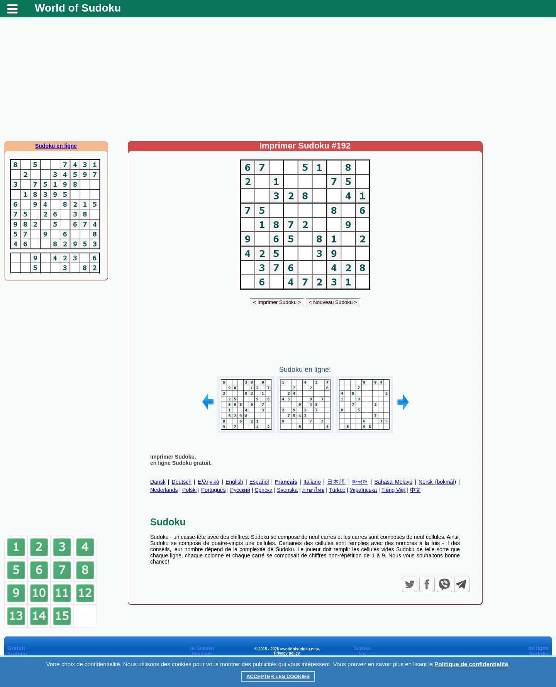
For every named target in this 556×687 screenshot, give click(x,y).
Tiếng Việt (393, 490)
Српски (263, 490)
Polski (189, 490)
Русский (240, 490)
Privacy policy (287, 653)
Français (286, 482)
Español (259, 482)
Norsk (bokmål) (437, 482)
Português (213, 490)
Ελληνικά (208, 482)
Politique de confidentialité (471, 664)
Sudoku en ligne (56, 146)
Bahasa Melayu (393, 482)
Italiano (312, 482)
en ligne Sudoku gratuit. (181, 463)
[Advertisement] (278, 79)
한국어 (360, 482)
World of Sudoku (78, 8)
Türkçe (337, 490)
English (234, 482)
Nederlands (164, 490)
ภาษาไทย (313, 490)
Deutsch (182, 482)
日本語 (336, 482)
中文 (415, 490)
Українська (363, 490)
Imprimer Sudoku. (173, 457)
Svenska (287, 490)
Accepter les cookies (278, 676)
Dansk (158, 482)
